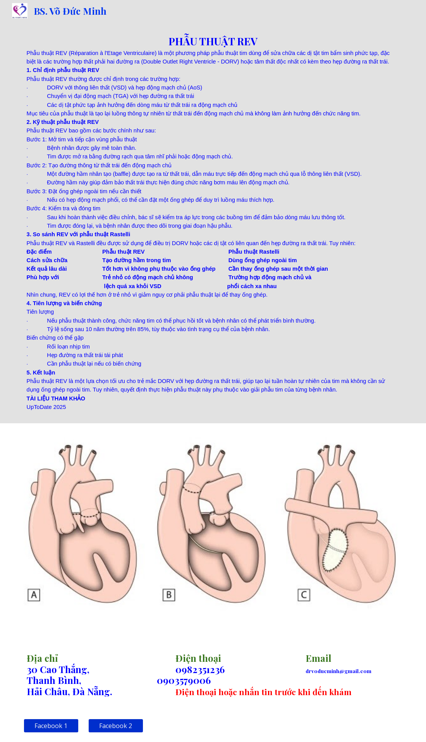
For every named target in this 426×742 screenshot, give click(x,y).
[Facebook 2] (116, 725)
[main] (213, 222)
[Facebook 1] (51, 725)
